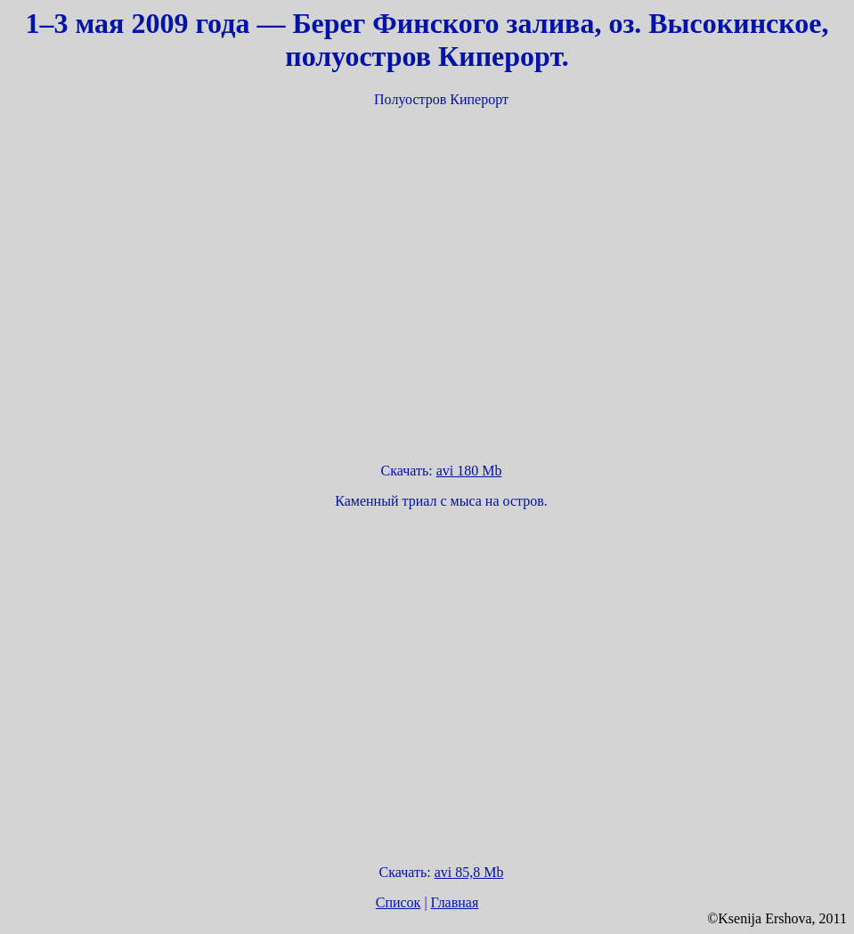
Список (398, 902)
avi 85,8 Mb (469, 872)
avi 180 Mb (469, 470)
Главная (455, 902)
